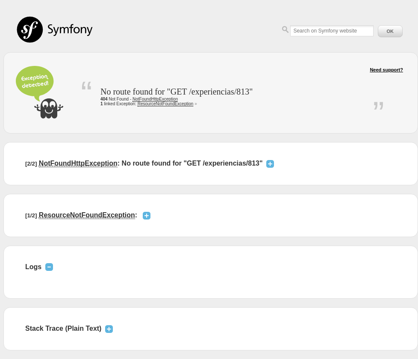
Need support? (386, 69)
